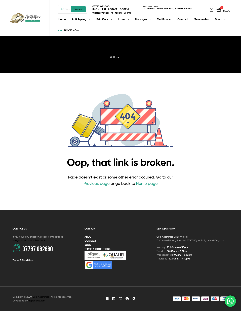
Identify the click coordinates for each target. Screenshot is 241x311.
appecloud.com (36, 300)
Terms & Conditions (23, 260)
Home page (147, 183)
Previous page (97, 183)
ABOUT (89, 236)
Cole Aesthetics (41, 296)
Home (116, 57)
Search (78, 9)
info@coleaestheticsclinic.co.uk (29, 240)
